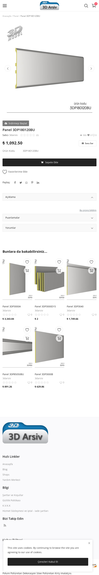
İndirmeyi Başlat (16, 123)
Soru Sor (87, 143)
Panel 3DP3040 (75, 306)
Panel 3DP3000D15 (45, 306)
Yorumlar (49, 228)
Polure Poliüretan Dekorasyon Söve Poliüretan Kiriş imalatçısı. (37, 573)
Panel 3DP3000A (12, 306)
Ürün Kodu (9, 150)
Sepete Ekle (49, 162)
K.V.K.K (6, 505)
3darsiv (13, 135)
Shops (6, 474)
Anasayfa (7, 16)
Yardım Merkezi (11, 479)
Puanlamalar (49, 218)
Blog (5, 469)
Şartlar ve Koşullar (13, 495)
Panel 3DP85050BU (13, 374)
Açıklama (49, 197)
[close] (89, 543)
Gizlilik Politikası (12, 500)
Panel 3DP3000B (44, 374)
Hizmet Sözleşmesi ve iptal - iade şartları (25, 510)
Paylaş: (6, 182)
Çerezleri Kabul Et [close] (48, 561)
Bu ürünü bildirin (88, 210)
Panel (16, 16)
